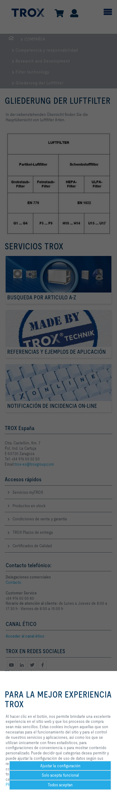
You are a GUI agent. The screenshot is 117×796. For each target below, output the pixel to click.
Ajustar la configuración (60, 765)
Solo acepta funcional (60, 775)
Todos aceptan (60, 784)
